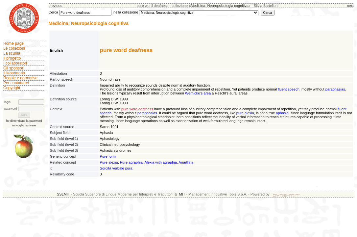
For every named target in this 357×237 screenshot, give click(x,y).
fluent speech (288, 89)
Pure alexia (109, 162)
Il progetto (12, 58)
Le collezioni (14, 48)
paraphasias (335, 89)
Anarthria (185, 162)
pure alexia (245, 113)
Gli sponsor (13, 68)
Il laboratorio (14, 73)
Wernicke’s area (198, 93)
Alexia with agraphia (160, 162)
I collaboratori (15, 63)
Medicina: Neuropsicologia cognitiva (219, 6)
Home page (13, 43)
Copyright (11, 88)
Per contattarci (16, 83)
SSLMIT (63, 194)
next (350, 6)
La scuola (11, 53)
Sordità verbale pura (116, 168)
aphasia (282, 113)
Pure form (108, 156)
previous (55, 6)
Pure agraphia (131, 162)
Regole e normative (20, 78)
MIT (182, 194)
